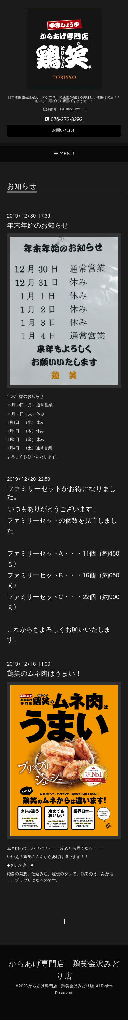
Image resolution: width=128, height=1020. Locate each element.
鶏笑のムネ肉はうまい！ (44, 673)
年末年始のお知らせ (37, 225)
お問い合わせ (64, 130)
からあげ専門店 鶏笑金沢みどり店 (61, 986)
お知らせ (22, 186)
